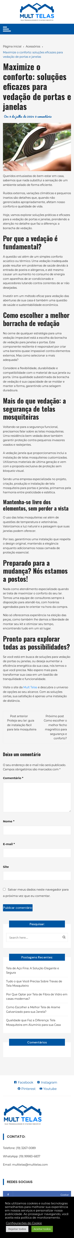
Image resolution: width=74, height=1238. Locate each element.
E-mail (9, 844)
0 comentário (43, 116)
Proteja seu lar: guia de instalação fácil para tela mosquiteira (21, 725)
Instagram (47, 1082)
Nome (8, 821)
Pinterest (26, 1089)
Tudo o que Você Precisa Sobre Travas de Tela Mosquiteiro (34, 983)
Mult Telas (30, 687)
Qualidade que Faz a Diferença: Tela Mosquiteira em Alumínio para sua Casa (33, 1022)
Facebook (23, 1082)
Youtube (48, 1089)
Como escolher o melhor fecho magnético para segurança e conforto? (55, 729)
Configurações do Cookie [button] (24, 1223)
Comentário (13, 778)
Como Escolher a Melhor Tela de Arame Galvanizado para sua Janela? (33, 1009)
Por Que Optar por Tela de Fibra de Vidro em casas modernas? (36, 997)
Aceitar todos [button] (42, 1228)
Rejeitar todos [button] (17, 1228)
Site (6, 867)
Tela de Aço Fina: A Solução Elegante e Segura (32, 970)
